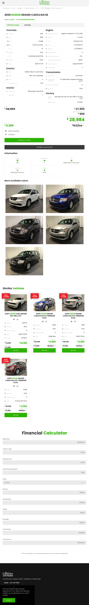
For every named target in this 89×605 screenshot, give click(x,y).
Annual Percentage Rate (10, 469)
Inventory (6, 8)
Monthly (5, 489)
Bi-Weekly (6, 519)
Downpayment (7, 459)
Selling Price (6, 439)
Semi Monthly (7, 499)
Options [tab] (27, 25)
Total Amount (7, 539)
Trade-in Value (7, 449)
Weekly (5, 509)
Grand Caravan (29, 8)
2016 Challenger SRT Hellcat (16, 315)
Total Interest (7, 529)
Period (4, 479)
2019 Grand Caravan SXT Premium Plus (44, 316)
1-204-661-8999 (13, 583)
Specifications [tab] (13, 25)
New (13, 8)
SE (38, 8)
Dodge (19, 8)
